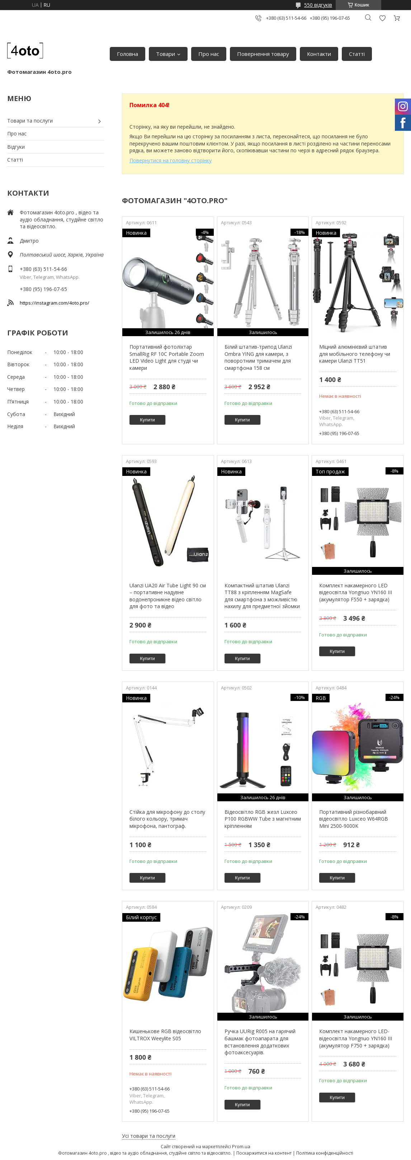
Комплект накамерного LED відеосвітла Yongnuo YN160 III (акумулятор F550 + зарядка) (355, 592)
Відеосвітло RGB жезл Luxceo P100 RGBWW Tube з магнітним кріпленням (263, 818)
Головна (127, 53)
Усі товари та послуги (148, 1135)
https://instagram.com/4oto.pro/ (54, 303)
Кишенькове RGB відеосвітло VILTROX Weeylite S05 (165, 1035)
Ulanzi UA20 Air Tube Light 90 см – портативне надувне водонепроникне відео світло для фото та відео (167, 596)
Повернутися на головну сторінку (170, 160)
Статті (357, 53)
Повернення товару (263, 53)
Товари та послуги (30, 120)
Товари (165, 53)
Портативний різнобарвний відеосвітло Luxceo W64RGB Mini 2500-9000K (353, 818)
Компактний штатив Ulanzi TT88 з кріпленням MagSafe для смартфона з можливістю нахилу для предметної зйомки (262, 596)
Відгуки (16, 146)
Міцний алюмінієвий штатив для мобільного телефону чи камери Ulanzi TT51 (354, 353)
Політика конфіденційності (324, 1153)
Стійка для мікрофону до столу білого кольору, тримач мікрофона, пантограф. (167, 818)
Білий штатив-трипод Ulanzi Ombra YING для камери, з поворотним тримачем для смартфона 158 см (258, 357)
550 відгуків (318, 4)
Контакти (319, 53)
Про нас (208, 53)
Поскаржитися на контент (264, 1153)
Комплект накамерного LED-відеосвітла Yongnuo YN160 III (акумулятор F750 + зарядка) (355, 1038)
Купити (147, 420)
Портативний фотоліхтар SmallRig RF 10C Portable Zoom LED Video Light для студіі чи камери (166, 357)
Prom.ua (241, 1146)
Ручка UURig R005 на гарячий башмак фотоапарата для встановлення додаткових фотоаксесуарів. (260, 1042)
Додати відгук (382, 18)
